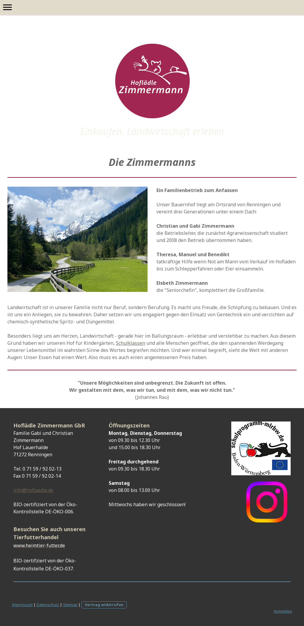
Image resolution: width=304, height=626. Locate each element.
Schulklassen (130, 343)
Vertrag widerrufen (104, 604)
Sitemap (70, 604)
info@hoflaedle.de (33, 490)
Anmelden (283, 611)
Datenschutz (48, 604)
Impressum (22, 604)
